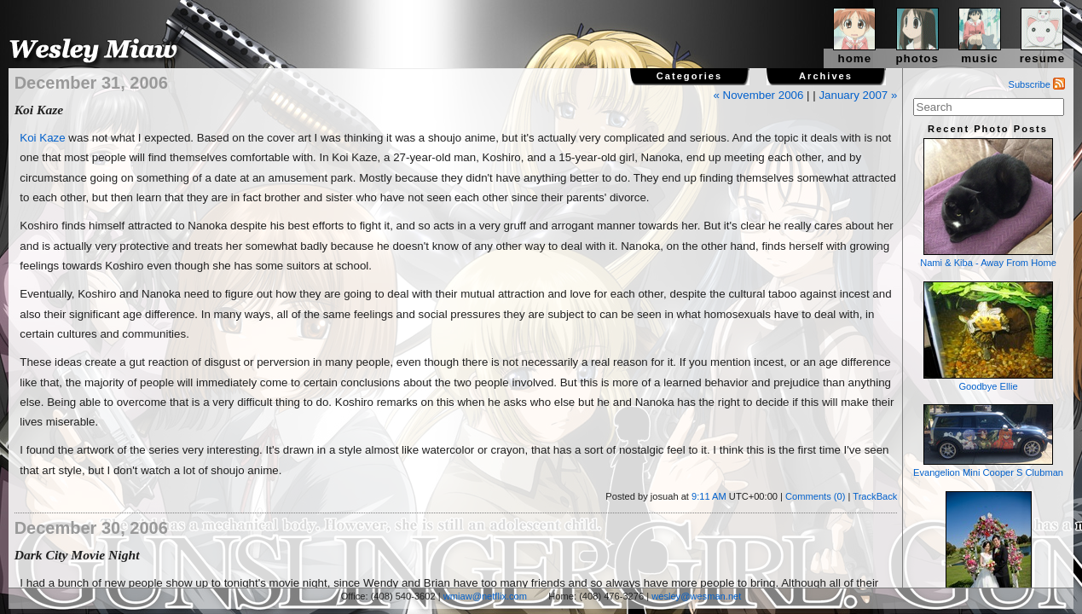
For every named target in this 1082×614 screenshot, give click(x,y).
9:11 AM (708, 496)
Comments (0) (815, 496)
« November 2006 (758, 95)
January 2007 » (858, 95)
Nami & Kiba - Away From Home (988, 203)
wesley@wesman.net (696, 596)
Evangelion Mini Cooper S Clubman (988, 441)
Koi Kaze (42, 137)
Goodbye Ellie (988, 336)
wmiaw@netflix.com (485, 596)
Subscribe (1037, 84)
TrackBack (875, 496)
